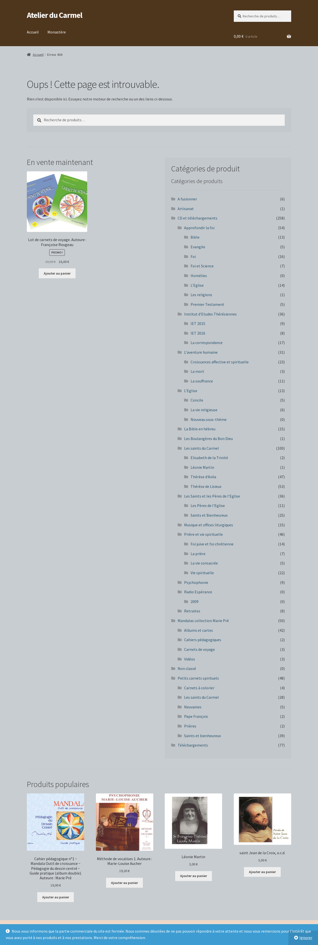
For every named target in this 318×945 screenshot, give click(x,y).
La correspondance (207, 342)
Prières (190, 726)
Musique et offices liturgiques (208, 524)
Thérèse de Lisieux (206, 486)
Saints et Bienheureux (209, 515)
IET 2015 (198, 323)
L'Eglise (197, 285)
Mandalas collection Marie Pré (203, 620)
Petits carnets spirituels (198, 678)
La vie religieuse (204, 409)
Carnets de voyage (199, 649)
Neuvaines (192, 706)
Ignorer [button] (305, 937)
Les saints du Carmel (201, 448)
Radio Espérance (198, 591)
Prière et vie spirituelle (203, 534)
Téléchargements (193, 745)
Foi (193, 256)
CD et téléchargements (197, 218)
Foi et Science (202, 265)
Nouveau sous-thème (209, 419)
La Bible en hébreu (199, 428)
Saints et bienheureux (202, 735)
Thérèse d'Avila (203, 476)
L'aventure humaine (201, 352)
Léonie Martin (202, 467)
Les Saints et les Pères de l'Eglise (212, 496)
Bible (195, 237)
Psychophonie (196, 582)
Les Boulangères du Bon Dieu (208, 438)
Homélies (199, 275)
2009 (195, 601)
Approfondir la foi (199, 227)
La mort (197, 371)
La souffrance (202, 380)
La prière (198, 553)
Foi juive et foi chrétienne (212, 543)
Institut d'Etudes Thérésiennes (210, 314)
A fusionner (187, 198)
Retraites (192, 610)
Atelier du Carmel (54, 15)
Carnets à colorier (199, 687)
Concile (197, 400)
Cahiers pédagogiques (202, 639)
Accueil (33, 32)
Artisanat (186, 208)
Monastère (56, 32)
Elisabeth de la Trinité (209, 457)
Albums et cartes (198, 630)
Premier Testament (207, 304)
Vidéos (189, 659)
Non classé (187, 668)
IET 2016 (198, 333)
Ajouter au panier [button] (57, 273)
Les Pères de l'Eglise (208, 505)
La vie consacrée (204, 563)
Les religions (201, 294)
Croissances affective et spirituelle (220, 361)
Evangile (198, 246)
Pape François (196, 716)
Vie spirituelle (202, 572)
